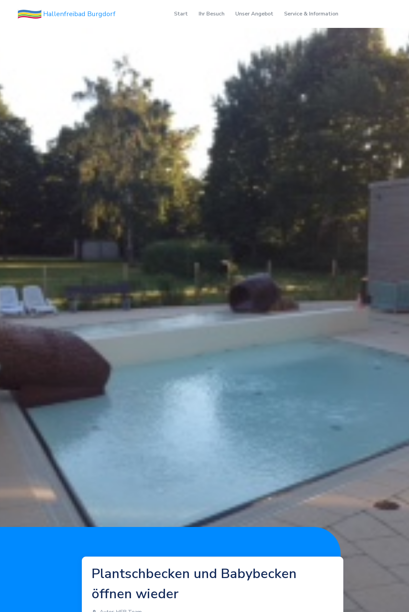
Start (181, 13)
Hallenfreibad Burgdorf (66, 14)
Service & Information (311, 13)
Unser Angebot (254, 13)
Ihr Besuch (212, 13)
